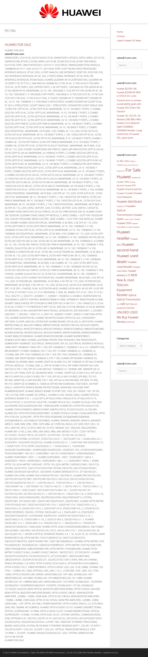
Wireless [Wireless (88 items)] (122, 321)
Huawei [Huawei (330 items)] (124, 177)
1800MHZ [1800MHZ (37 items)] (120, 165)
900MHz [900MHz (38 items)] (133, 161)
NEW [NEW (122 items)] (134, 275)
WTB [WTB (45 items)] (129, 322)
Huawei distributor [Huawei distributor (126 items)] (129, 201)
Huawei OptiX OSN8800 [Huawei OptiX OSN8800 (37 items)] (132, 219)
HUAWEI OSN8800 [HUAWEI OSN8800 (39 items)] (133, 227)
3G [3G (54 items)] (118, 161)
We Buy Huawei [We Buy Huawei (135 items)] (128, 317)
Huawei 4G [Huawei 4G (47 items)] (136, 177)
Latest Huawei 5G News (129, 40)
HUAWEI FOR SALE (18, 44)
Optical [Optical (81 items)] (132, 295)
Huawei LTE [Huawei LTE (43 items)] (121, 206)
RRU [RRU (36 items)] (118, 304)
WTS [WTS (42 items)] (133, 322)
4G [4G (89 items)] (121, 161)
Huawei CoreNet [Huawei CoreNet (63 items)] (125, 193)
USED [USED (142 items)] (134, 312)
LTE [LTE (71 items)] (128, 275)
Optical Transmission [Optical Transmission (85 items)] (129, 299)
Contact (121, 36)
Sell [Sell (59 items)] (127, 304)
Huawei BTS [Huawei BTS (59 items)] (130, 185)
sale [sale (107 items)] (122, 304)
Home (120, 31)
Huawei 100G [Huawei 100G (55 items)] (123, 182)
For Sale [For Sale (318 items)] (133, 170)
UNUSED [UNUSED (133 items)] (123, 312)
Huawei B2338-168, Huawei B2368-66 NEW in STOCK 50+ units (129, 92)
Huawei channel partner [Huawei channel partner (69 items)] (129, 189)
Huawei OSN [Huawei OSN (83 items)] (124, 223)
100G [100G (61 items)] (126, 161)
